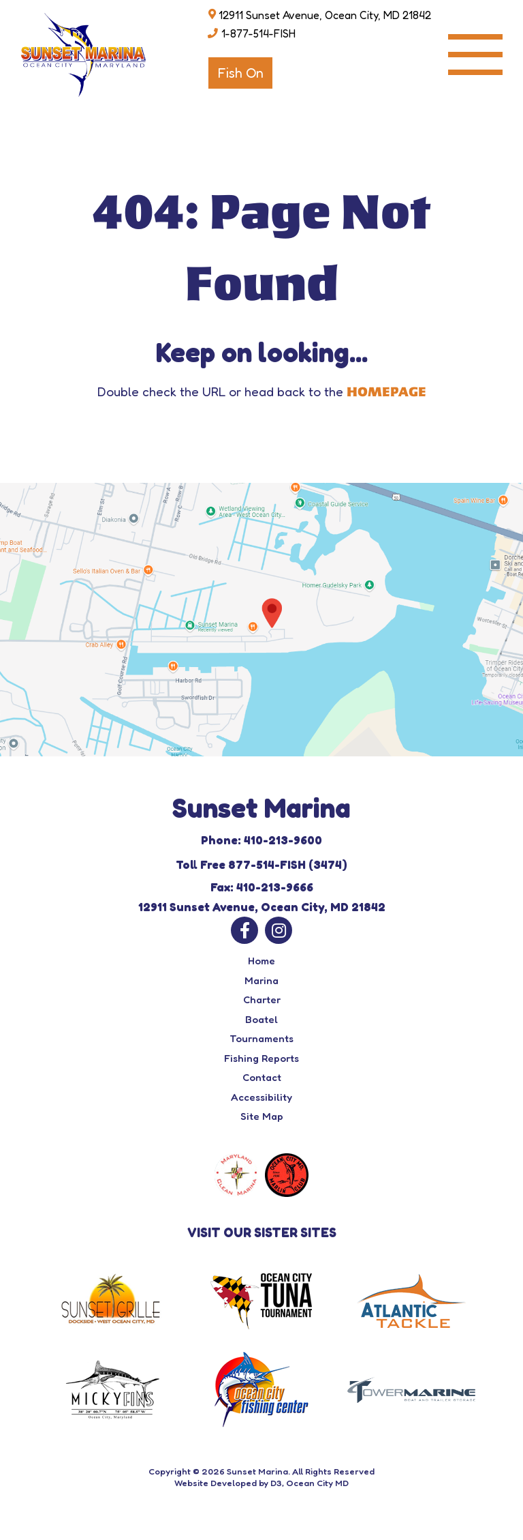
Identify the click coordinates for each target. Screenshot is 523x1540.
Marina (261, 980)
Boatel (261, 1019)
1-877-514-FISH (258, 33)
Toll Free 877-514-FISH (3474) (261, 864)
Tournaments (261, 1038)
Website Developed (215, 1482)
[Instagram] (278, 930)
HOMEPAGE (386, 392)
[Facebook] (244, 930)
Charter (262, 999)
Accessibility (261, 1097)
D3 (276, 1482)
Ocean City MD (317, 1482)
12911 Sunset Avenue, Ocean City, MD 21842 (325, 15)
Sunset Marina (257, 1471)
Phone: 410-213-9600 (261, 840)
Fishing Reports (261, 1058)
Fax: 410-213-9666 (261, 887)
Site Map (261, 1116)
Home (261, 960)
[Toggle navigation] (475, 54)
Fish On (240, 73)
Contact (261, 1077)
